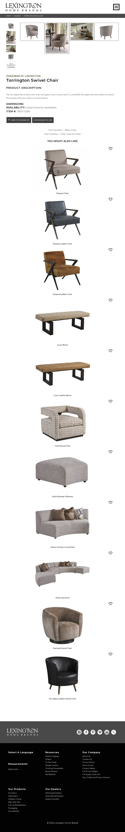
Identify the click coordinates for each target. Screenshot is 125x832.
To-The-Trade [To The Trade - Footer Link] (51, 762)
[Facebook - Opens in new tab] (86, 732)
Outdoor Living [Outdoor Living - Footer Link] (14, 798)
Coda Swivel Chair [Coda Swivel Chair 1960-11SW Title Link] (62, 446)
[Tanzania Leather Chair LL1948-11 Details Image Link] (62, 240)
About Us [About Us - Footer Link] (86, 756)
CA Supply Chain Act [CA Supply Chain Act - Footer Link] (91, 774)
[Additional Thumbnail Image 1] (11, 26)
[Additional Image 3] (81, 32)
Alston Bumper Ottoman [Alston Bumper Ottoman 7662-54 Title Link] (62, 496)
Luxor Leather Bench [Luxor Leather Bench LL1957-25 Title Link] (62, 395)
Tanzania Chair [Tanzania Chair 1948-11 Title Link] (62, 193)
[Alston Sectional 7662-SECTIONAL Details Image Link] (62, 593)
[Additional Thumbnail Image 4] (11, 57)
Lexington (33, 76)
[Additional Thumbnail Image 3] (11, 48)
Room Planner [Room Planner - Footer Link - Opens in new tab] (51, 771)
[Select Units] (15, 769)
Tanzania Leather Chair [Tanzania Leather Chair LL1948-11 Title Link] (62, 244)
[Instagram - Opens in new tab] (79, 732)
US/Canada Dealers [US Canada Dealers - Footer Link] (53, 792)
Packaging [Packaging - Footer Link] (12, 808)
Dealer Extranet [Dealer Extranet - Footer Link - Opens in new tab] (52, 798)
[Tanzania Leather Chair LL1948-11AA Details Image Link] (62, 290)
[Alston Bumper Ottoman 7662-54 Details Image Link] (62, 492)
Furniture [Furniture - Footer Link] (12, 792)
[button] (110, 149)
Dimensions (15, 104)
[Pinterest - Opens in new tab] (93, 732)
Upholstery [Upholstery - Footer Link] (13, 795)
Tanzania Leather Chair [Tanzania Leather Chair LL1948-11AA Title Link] (62, 294)
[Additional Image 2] (57, 38)
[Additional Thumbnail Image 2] (11, 37)
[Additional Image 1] (32, 32)
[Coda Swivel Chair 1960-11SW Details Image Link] (62, 442)
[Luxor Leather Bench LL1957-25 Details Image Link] (62, 391)
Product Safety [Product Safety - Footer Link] (88, 768)
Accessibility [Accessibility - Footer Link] (13, 811)
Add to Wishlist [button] (19, 120)
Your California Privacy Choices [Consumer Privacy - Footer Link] (96, 777)
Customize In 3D (43, 120)
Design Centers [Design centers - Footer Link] (51, 765)
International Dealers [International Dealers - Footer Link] (54, 795)
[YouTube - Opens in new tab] (106, 732)
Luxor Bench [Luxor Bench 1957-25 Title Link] (62, 345)
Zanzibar (17, 16)
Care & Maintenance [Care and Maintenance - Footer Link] (17, 805)
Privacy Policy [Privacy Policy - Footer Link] (88, 762)
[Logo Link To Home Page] (23, 10)
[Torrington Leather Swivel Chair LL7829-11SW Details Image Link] (62, 694)
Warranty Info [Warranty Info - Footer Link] (14, 801)
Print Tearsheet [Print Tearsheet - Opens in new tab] (55, 130)
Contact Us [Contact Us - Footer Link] (87, 759)
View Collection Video (71, 134)
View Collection (51, 134)
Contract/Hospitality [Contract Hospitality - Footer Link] (54, 768)
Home (8, 16)
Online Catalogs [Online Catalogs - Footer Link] (52, 756)
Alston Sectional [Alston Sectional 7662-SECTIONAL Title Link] (62, 597)
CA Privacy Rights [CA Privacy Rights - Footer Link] (90, 771)
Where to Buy (71, 130)
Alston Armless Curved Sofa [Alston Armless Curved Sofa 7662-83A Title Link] (63, 547)
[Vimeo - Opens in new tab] (99, 732)
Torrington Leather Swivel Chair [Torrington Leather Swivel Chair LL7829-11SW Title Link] (62, 698)
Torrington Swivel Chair (33, 16)
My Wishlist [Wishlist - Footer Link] (50, 774)
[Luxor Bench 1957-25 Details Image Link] (62, 341)
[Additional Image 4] (106, 32)
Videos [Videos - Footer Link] (48, 759)
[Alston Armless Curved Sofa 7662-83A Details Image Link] (62, 543)
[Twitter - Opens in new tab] (113, 732)
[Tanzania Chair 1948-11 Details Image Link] (62, 189)
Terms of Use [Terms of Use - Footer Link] (87, 765)
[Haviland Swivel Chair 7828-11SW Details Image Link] (62, 644)
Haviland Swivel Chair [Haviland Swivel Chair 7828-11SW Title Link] (62, 648)
